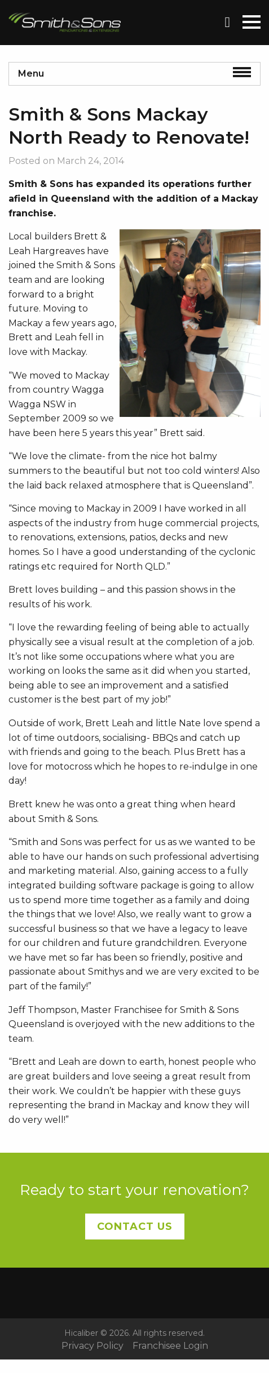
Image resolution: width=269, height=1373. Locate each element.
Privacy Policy (92, 1345)
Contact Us (135, 1226)
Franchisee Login (170, 1345)
